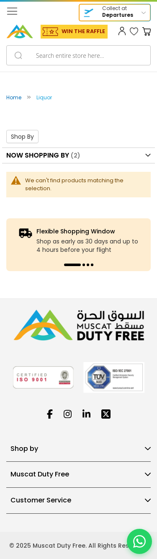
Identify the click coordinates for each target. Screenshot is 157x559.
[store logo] (19, 31)
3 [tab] (88, 265)
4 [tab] (92, 265)
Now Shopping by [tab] (37, 155)
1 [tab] (72, 265)
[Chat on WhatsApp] (139, 541)
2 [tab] (83, 265)
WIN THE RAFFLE (83, 31)
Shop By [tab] (22, 136)
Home (14, 97)
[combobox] (78, 55)
